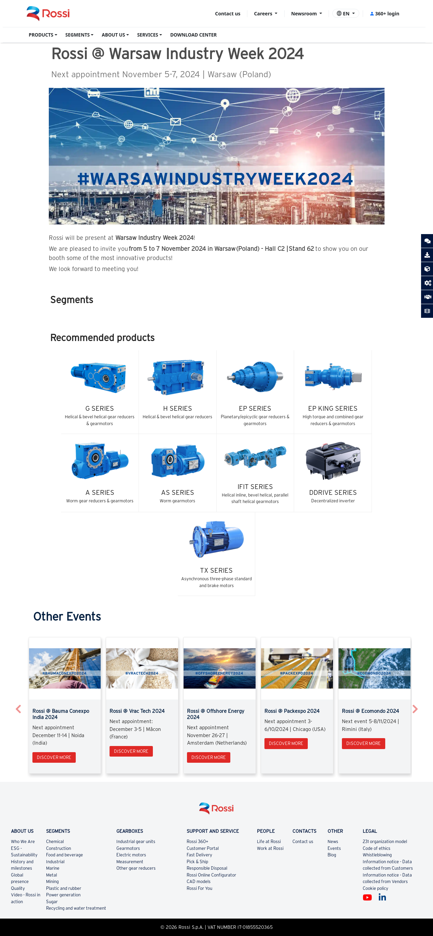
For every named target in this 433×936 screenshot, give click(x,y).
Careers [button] (264, 13)
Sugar (52, 901)
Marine (52, 868)
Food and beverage (64, 854)
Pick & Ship (197, 861)
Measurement (129, 861)
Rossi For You (199, 888)
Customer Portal (203, 848)
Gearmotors (128, 848)
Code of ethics (376, 848)
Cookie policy (375, 888)
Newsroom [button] (304, 13)
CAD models (199, 881)
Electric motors (131, 854)
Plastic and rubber (63, 888)
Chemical (55, 841)
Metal (51, 875)
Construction (58, 848)
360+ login (384, 13)
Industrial (55, 861)
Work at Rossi (270, 848)
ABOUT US (113, 35)
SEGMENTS (78, 35)
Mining (52, 881)
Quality (18, 888)
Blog (332, 854)
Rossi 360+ (197, 841)
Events (334, 848)
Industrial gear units (135, 841)
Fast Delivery (199, 854)
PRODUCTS (41, 35)
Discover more (54, 757)
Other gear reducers (136, 868)
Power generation (63, 894)
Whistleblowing (377, 854)
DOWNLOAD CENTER (193, 35)
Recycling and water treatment (76, 908)
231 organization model (385, 841)
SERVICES (147, 35)
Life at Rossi (269, 841)
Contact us (227, 13)
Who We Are (23, 841)
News (333, 841)
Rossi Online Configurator (211, 875)
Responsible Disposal (207, 868)
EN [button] (344, 13)
